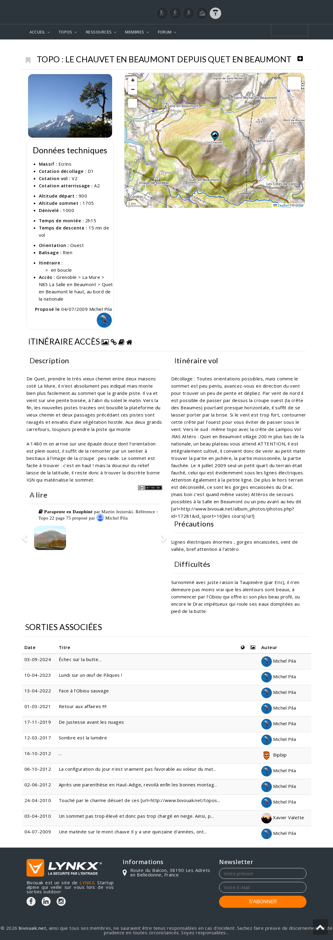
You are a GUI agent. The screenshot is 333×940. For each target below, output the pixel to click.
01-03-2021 (37, 706)
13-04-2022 (37, 691)
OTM (299, 205)
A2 (97, 186)
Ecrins (229, 48)
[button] (214, 135)
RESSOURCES (99, 32)
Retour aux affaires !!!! (83, 706)
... (60, 753)
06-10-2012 (37, 769)
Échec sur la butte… (80, 659)
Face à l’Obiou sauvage (84, 691)
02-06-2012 (37, 785)
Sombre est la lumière (83, 738)
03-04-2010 (37, 816)
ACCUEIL (37, 32)
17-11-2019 (37, 722)
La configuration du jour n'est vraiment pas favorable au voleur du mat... (137, 769)
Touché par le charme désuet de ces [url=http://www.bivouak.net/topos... (139, 800)
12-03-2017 (37, 738)
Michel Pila (112, 518)
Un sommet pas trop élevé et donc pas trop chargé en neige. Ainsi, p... (136, 816)
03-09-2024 (37, 659)
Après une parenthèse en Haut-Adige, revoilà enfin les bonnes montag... (138, 785)
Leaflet (281, 205)
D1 (91, 171)
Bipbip (274, 755)
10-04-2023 (37, 675)
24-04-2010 (37, 800)
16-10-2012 (37, 753)
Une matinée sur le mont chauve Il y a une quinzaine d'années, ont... (133, 832)
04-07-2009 (37, 832)
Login (276, 6)
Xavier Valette (282, 817)
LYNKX (87, 882)
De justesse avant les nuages (91, 722)
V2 (74, 178)
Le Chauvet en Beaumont (274, 48)
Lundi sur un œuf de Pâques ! (90, 675)
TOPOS (65, 32)
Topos (206, 48)
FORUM (165, 32)
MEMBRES (134, 32)
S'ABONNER (263, 901)
